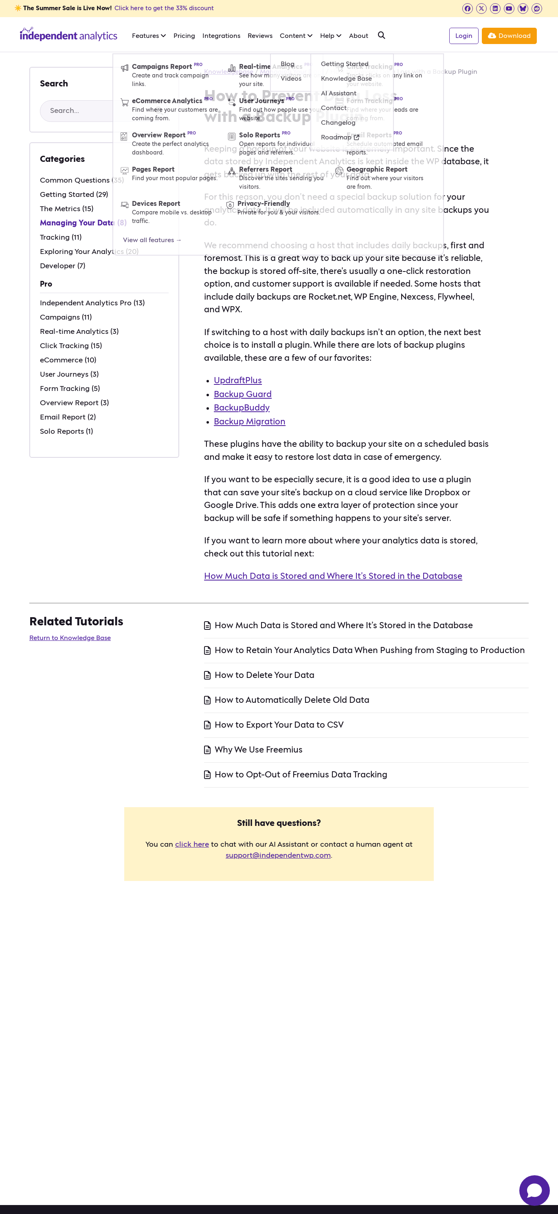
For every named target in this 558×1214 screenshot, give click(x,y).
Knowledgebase (228, 71)
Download (509, 35)
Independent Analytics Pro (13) (92, 303)
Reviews (260, 36)
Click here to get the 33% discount (164, 8)
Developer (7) (62, 266)
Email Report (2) (68, 417)
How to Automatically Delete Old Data (292, 700)
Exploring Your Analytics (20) (89, 252)
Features (149, 36)
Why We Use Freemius (259, 750)
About (358, 36)
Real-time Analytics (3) (79, 332)
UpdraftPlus (238, 380)
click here (192, 844)
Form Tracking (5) (70, 389)
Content (296, 36)
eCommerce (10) (68, 360)
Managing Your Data (292, 71)
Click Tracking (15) (71, 346)
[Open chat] (534, 1190)
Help (331, 36)
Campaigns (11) (66, 317)
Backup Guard (243, 394)
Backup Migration (250, 421)
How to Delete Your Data (264, 675)
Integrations (221, 36)
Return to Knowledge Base (70, 638)
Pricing (184, 36)
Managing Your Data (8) (83, 223)
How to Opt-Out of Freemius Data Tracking (301, 774)
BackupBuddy (242, 408)
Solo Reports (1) (66, 431)
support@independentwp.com (278, 855)
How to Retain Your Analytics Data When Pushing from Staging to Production (370, 650)
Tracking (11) (60, 237)
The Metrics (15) (66, 209)
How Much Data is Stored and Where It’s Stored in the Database (333, 576)
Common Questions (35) (82, 180)
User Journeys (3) (69, 374)
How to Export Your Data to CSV (279, 725)
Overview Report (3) (74, 403)
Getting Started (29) (74, 195)
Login (463, 36)
